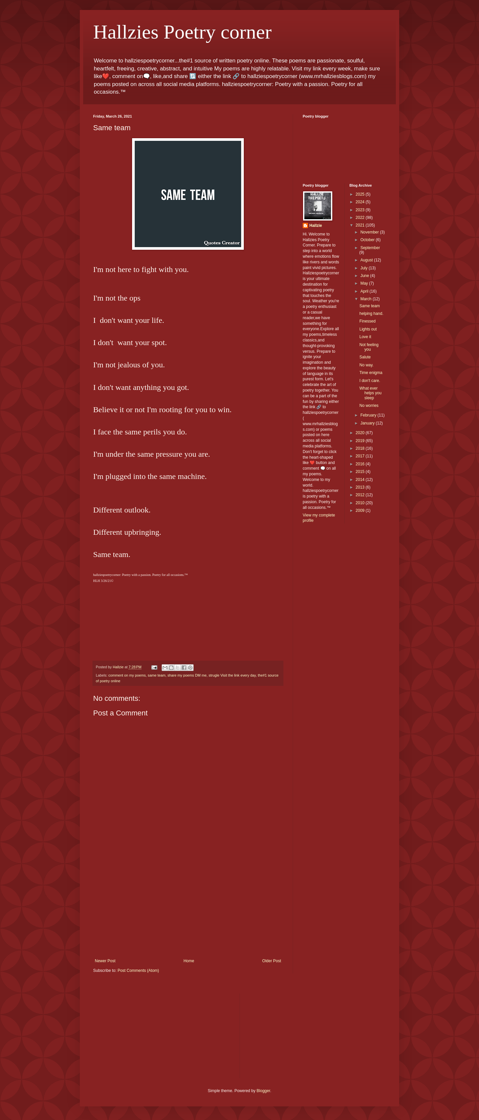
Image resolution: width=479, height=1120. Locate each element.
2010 (361, 503)
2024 (361, 202)
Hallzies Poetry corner (182, 32)
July (364, 268)
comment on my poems (127, 675)
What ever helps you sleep (370, 393)
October (368, 239)
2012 (361, 495)
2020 (361, 432)
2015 (361, 471)
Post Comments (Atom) (138, 970)
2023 (361, 210)
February (368, 415)
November (370, 232)
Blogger (263, 1090)
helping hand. (371, 313)
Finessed (367, 321)
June (365, 275)
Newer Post (105, 961)
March (366, 299)
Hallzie (315, 225)
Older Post (271, 961)
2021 (361, 225)
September (370, 247)
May (364, 283)
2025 (361, 194)
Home (189, 961)
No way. (366, 365)
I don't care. (369, 380)
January (368, 423)
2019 (361, 440)
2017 (361, 456)
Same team (369, 306)
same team (156, 675)
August (367, 260)
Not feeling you (368, 347)
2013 (361, 487)
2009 (361, 510)
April (364, 291)
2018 (361, 448)
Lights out (368, 329)
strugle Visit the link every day (232, 675)
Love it (365, 336)
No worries (368, 405)
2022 (361, 217)
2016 (361, 464)
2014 (361, 479)
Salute (365, 357)
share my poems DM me (187, 675)
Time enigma (370, 372)
